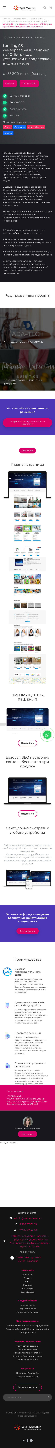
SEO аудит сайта (28, 1332)
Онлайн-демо (29, 83)
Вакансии (28, 1274)
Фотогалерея (27, 1288)
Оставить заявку (27, 931)
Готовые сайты (28, 1305)
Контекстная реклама (28, 1341)
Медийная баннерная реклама (27, 1356)
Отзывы (27, 1278)
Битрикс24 (27, 1368)
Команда (27, 1285)
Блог (27, 1281)
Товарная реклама (27, 1349)
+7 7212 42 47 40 (27, 1230)
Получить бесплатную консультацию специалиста (27, 422)
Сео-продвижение (27, 1321)
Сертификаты (27, 1292)
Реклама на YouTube (27, 1359)
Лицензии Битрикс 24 (27, 1376)
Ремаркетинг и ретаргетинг (27, 1353)
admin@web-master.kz (27, 1218)
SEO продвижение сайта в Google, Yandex (27, 1325)
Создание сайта (27, 1300)
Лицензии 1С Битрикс (27, 1312)
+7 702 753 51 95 (27, 1224)
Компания (28, 1270)
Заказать (9, 83)
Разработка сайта (27, 1308)
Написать (27, 1134)
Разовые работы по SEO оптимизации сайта (27, 1329)
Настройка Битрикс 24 (27, 1373)
